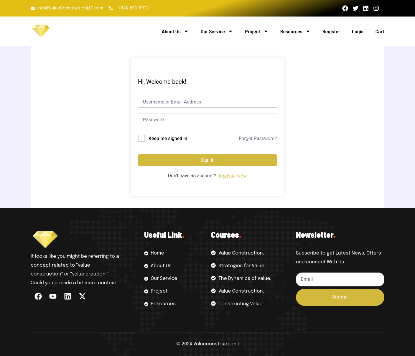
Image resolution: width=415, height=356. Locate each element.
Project (257, 31)
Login (358, 31)
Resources (295, 31)
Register (331, 31)
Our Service (217, 31)
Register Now (233, 176)
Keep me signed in (168, 138)
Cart (380, 31)
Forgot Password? (258, 138)
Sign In (207, 160)
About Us (175, 31)
